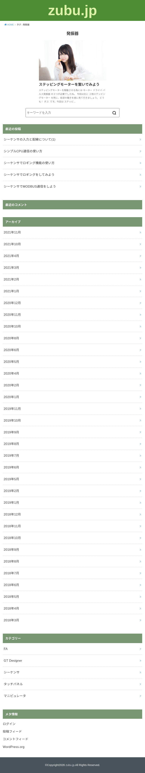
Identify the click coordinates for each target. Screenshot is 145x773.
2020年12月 (12, 303)
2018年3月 (11, 620)
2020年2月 (11, 385)
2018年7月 (11, 573)
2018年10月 (12, 538)
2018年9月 (11, 549)
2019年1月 (11, 502)
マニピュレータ (15, 696)
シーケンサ (12, 672)
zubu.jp (72, 10)
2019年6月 (11, 467)
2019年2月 (11, 491)
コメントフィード (15, 739)
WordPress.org (14, 747)
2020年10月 (12, 326)
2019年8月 (11, 443)
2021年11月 (12, 232)
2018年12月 (12, 514)
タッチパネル (13, 684)
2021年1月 (11, 291)
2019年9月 (11, 432)
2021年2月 (11, 279)
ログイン (9, 724)
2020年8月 (11, 338)
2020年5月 (11, 361)
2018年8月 (11, 561)
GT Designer (13, 660)
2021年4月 (11, 256)
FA (6, 648)
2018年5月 (11, 596)
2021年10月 (12, 244)
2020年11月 (12, 314)
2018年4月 (11, 608)
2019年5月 (11, 479)
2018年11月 (12, 526)
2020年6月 (11, 350)
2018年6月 (11, 585)
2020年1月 (11, 397)
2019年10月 (12, 420)
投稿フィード (12, 731)
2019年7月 (11, 455)
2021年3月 (11, 267)
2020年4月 (11, 373)
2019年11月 (12, 408)
